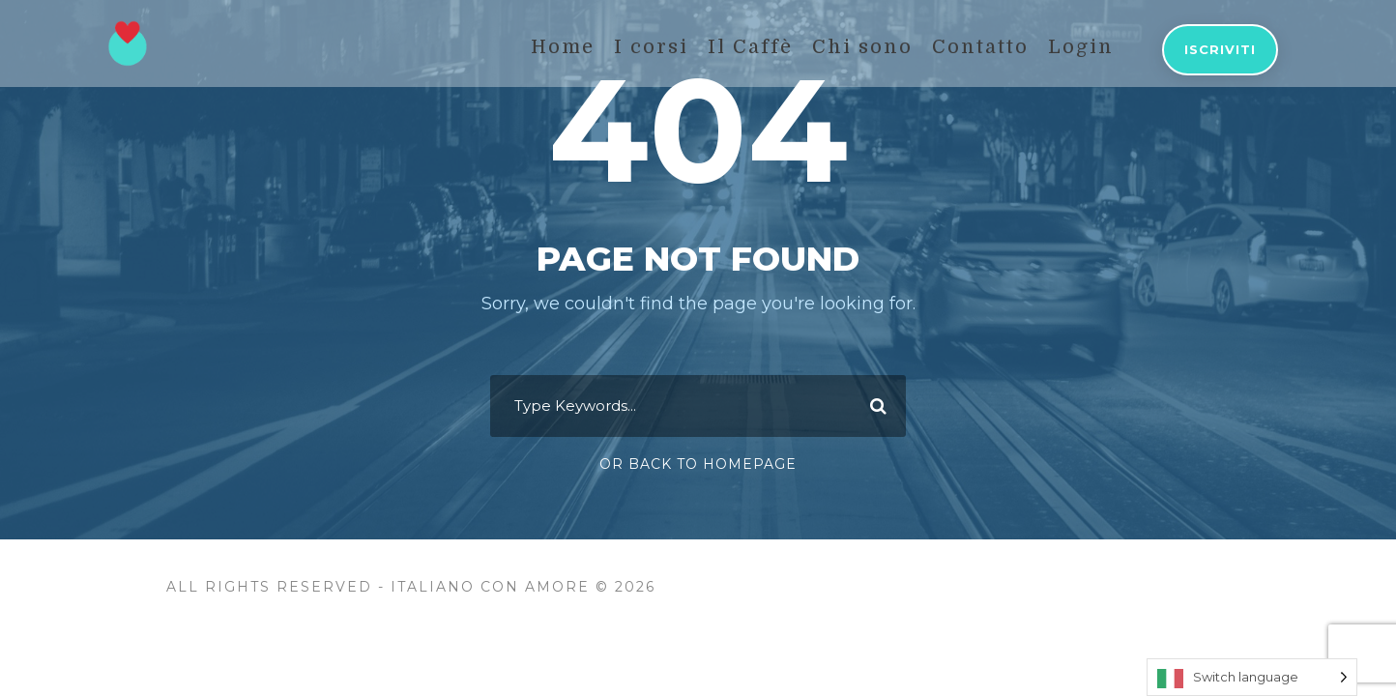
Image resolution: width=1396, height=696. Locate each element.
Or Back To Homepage (698, 464)
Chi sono (862, 47)
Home (563, 47)
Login (1081, 47)
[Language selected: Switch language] (1252, 677)
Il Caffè (750, 47)
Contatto (980, 47)
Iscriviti (1220, 49)
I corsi (651, 47)
